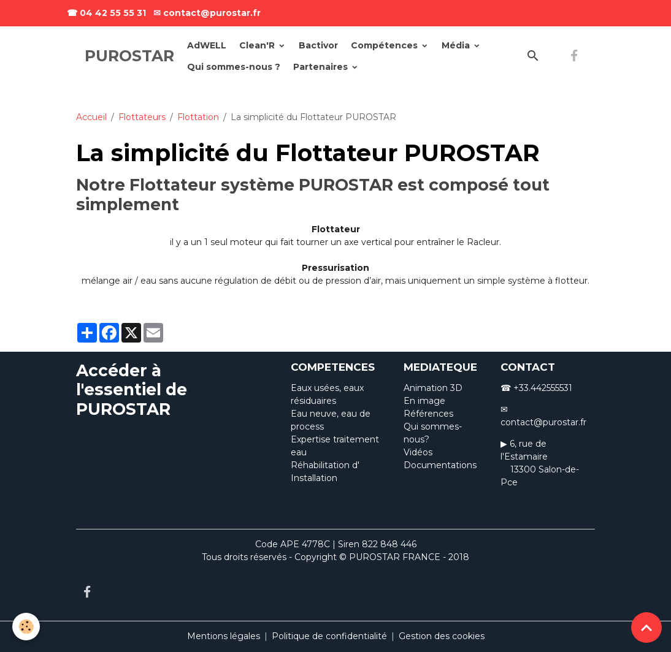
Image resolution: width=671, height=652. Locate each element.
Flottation (198, 117)
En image (424, 400)
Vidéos (418, 452)
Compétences (385, 45)
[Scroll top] (646, 627)
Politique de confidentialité (329, 636)
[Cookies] (26, 626)
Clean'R (258, 45)
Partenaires (321, 66)
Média (457, 45)
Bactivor (318, 45)
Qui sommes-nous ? (233, 66)
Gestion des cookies (442, 636)
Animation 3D (433, 387)
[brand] (129, 56)
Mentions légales (223, 636)
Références (428, 413)
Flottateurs (142, 117)
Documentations (440, 465)
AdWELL (206, 45)
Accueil (91, 117)
